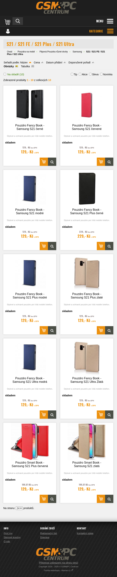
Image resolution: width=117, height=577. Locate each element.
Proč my (8, 533)
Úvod (9, 51)
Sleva (95, 74)
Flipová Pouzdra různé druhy (53, 51)
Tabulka (25, 66)
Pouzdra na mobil (26, 51)
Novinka (107, 74)
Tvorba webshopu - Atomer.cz (58, 570)
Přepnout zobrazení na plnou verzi (58, 562)
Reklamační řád (48, 533)
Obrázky (9, 66)
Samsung (77, 51)
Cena (37, 62)
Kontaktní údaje (85, 533)
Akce (84, 74)
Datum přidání (54, 62)
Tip (75, 74)
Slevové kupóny (12, 537)
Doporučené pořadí (80, 62)
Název (24, 62)
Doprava (44, 537)
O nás (7, 541)
